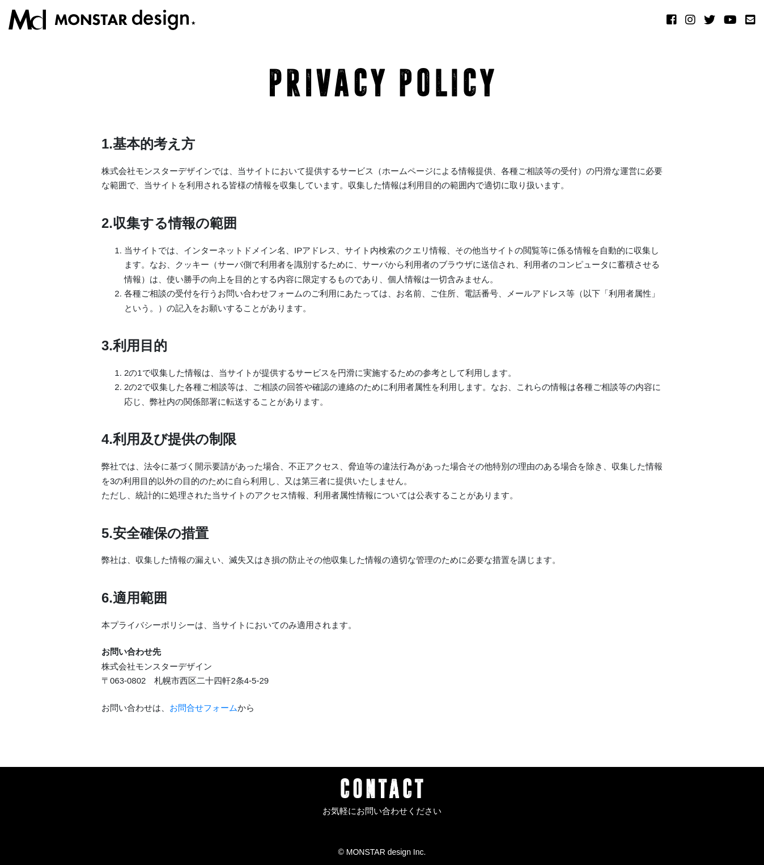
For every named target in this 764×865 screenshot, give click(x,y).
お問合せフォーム (203, 708)
